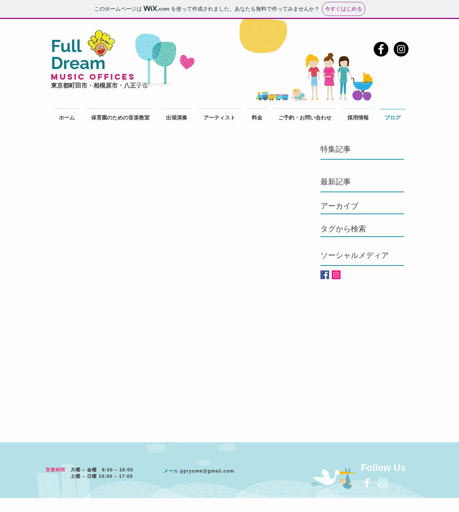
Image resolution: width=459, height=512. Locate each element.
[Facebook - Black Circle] (381, 49)
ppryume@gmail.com (207, 471)
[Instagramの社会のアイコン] (336, 274)
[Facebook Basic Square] (324, 274)
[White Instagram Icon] (383, 483)
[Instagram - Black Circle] (401, 49)
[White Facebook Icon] (367, 483)
